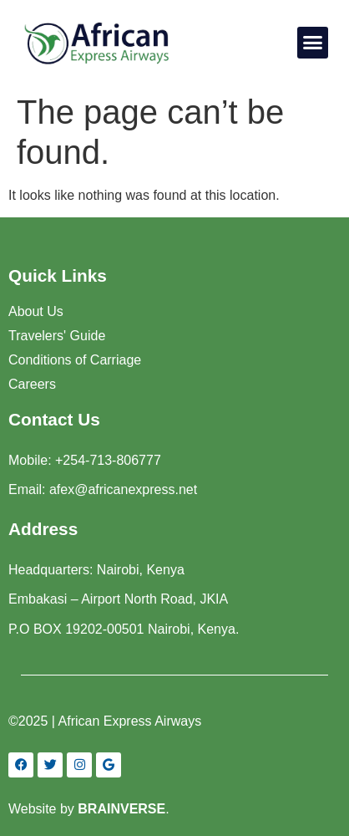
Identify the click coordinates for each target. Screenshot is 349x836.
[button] (313, 43)
